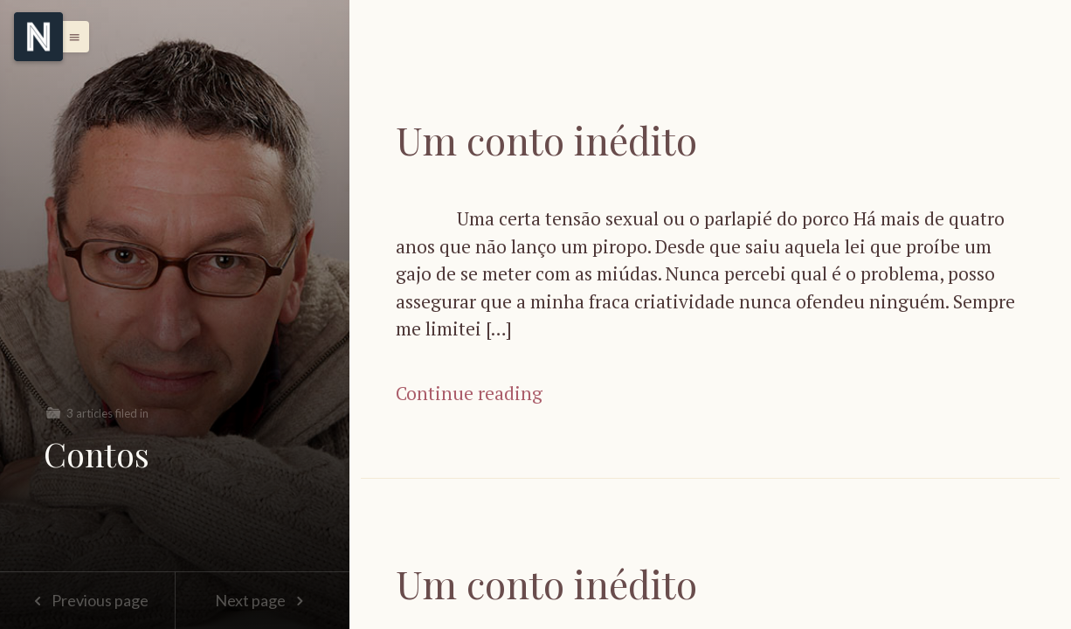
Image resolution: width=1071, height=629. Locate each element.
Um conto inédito (546, 139)
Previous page (87, 600)
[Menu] (38, 36)
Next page (262, 600)
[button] (70, 36)
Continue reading (469, 393)
